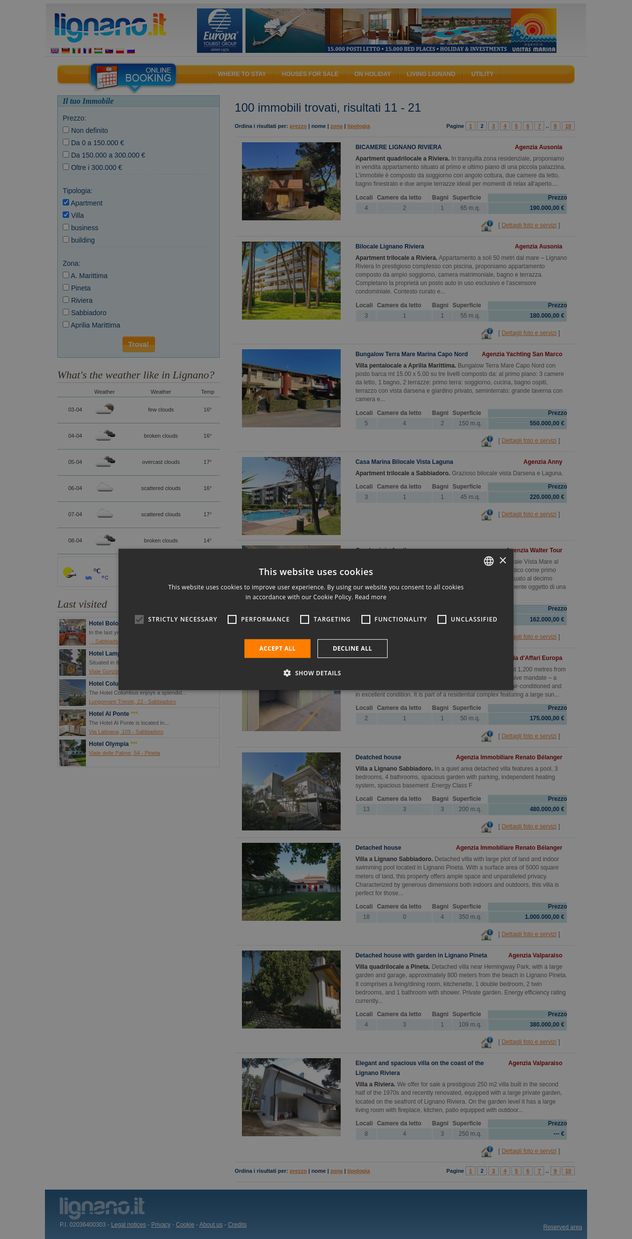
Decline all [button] (352, 648)
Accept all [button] (277, 648)
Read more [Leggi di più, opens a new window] (371, 597)
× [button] (502, 560)
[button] (316, 673)
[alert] (316, 619)
